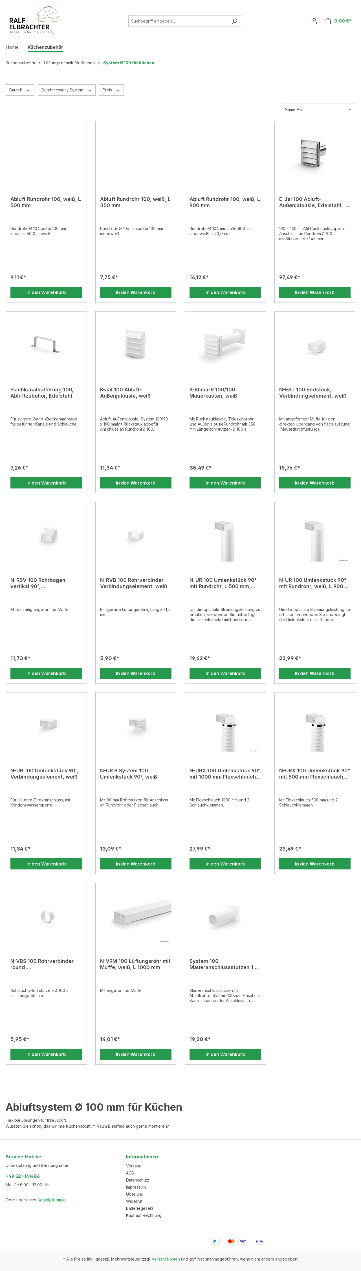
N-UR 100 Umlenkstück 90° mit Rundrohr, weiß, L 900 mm (312, 583)
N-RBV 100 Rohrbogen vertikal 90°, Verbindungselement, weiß (44, 583)
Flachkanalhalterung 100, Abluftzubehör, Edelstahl (42, 393)
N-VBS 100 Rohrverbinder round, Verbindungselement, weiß (44, 964)
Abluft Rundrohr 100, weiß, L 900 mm (225, 202)
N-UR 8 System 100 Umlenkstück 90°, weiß (128, 774)
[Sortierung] (318, 109)
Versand (134, 1165)
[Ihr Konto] (314, 21)
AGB (130, 1173)
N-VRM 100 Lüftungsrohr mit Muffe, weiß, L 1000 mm (135, 964)
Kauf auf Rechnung (144, 1215)
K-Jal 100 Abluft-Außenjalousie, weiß (125, 393)
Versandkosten (166, 1259)
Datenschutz (137, 1180)
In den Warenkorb (46, 292)
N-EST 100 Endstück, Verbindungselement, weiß (312, 393)
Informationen (142, 1157)
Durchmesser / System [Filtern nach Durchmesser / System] (66, 90)
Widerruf (134, 1201)
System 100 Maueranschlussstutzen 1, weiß (222, 964)
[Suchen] (234, 21)
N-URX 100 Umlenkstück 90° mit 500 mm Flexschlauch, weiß (314, 774)
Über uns (134, 1194)
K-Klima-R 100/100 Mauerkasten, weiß (213, 393)
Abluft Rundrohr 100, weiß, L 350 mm (135, 202)
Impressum (136, 1187)
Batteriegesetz (139, 1208)
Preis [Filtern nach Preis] (111, 90)
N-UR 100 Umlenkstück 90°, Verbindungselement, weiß (44, 774)
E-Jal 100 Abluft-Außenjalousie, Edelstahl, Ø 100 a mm (313, 202)
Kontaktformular (52, 1199)
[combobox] (178, 21)
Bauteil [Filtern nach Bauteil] (20, 90)
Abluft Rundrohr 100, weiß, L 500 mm (45, 202)
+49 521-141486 (23, 1176)
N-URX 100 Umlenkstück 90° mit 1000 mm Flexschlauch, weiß (225, 774)
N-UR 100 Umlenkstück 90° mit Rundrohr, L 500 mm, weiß (223, 583)
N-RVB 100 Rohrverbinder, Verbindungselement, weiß (133, 583)
